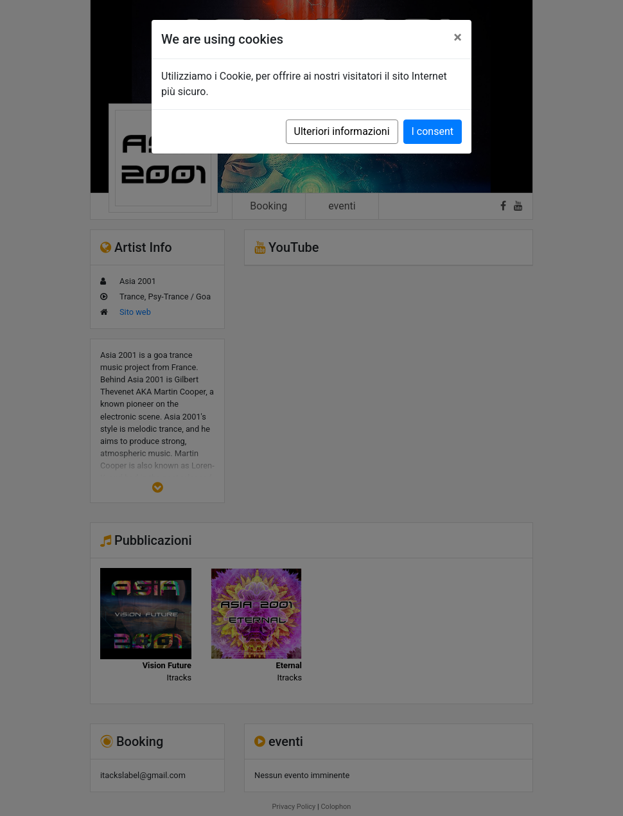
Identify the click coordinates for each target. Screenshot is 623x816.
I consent (432, 131)
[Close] (457, 37)
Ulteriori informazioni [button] (342, 131)
